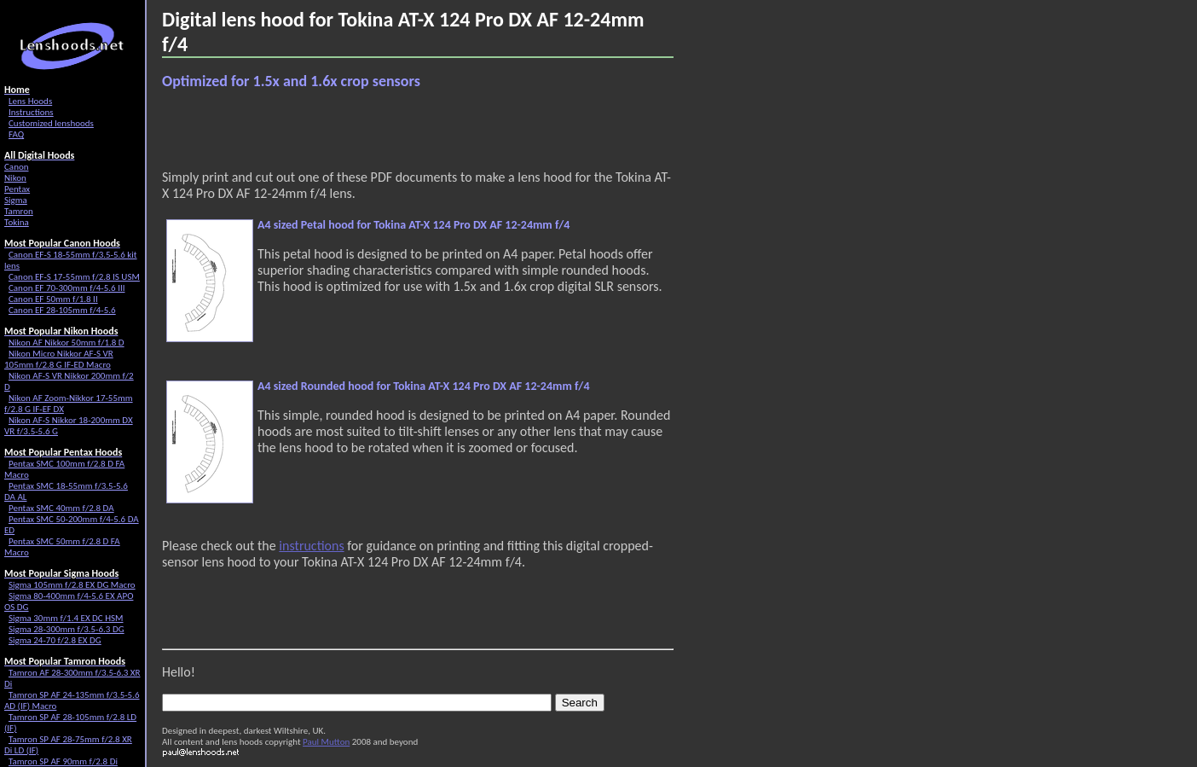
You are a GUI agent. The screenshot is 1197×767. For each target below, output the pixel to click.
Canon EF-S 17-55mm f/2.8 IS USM (74, 276)
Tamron (18, 211)
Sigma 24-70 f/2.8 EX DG (55, 640)
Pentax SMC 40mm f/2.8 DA (61, 508)
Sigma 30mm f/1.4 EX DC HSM (66, 618)
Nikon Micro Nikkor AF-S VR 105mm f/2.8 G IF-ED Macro (58, 359)
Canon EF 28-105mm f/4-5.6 (62, 310)
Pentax (17, 189)
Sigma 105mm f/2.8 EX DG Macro (72, 584)
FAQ (16, 134)
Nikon (15, 177)
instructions (311, 545)
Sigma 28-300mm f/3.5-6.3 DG (66, 629)
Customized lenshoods (51, 123)
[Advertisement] (361, 129)
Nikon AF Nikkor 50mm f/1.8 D (66, 342)
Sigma (15, 200)
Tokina (16, 222)
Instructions (31, 112)
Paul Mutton (326, 741)
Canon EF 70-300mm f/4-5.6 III (66, 287)
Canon (16, 166)
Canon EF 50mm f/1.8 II (53, 299)
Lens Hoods (30, 101)
